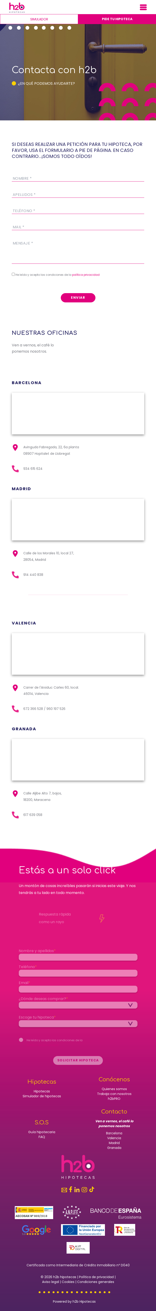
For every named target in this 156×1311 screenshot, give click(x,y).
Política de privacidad (96, 1277)
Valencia (114, 1138)
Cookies (68, 1282)
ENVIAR (78, 297)
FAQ (42, 1137)
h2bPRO (114, 1098)
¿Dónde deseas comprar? (43, 1001)
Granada (114, 1147)
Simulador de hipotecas (42, 1096)
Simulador (39, 19)
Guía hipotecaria (41, 1132)
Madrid (114, 1143)
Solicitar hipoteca (78, 1062)
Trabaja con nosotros (114, 1093)
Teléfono (28, 969)
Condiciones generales (95, 1282)
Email (24, 985)
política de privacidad (42, 1047)
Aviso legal (50, 1282)
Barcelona (114, 1133)
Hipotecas (42, 1091)
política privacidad (86, 275)
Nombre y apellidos (37, 953)
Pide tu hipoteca (117, 19)
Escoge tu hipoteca (37, 1019)
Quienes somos (114, 1089)
